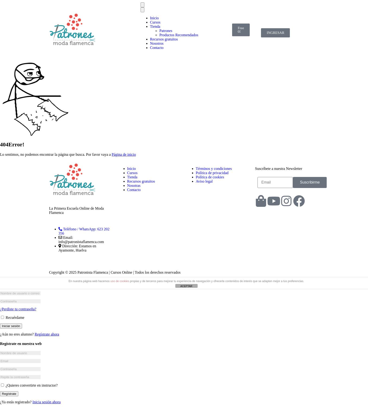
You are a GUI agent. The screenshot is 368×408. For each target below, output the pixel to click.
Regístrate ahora (47, 334)
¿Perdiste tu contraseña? (18, 309)
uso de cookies (119, 281)
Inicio (154, 18)
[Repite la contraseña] (20, 377)
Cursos (155, 22)
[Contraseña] (20, 301)
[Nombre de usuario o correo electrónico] (20, 293)
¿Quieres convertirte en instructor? (29, 385)
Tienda (155, 26)
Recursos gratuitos (164, 39)
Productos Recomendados (178, 35)
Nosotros (157, 43)
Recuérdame (12, 318)
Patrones (165, 31)
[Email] (20, 361)
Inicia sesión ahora (46, 402)
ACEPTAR (186, 286)
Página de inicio (124, 154)
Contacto (157, 48)
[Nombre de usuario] (20, 353)
